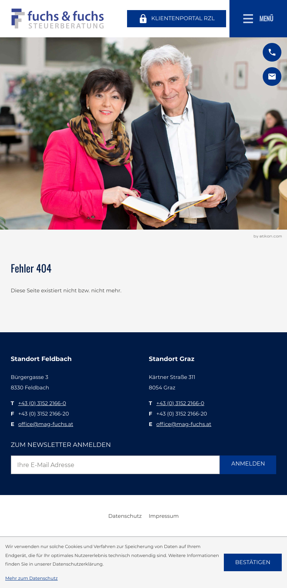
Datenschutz (125, 516)
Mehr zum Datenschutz (31, 578)
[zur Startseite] (57, 18)
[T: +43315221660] (42, 403)
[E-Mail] (115, 464)
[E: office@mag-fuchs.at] (272, 76)
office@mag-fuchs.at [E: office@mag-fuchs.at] (45, 424)
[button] (272, 52)
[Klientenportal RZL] (176, 18)
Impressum (164, 516)
